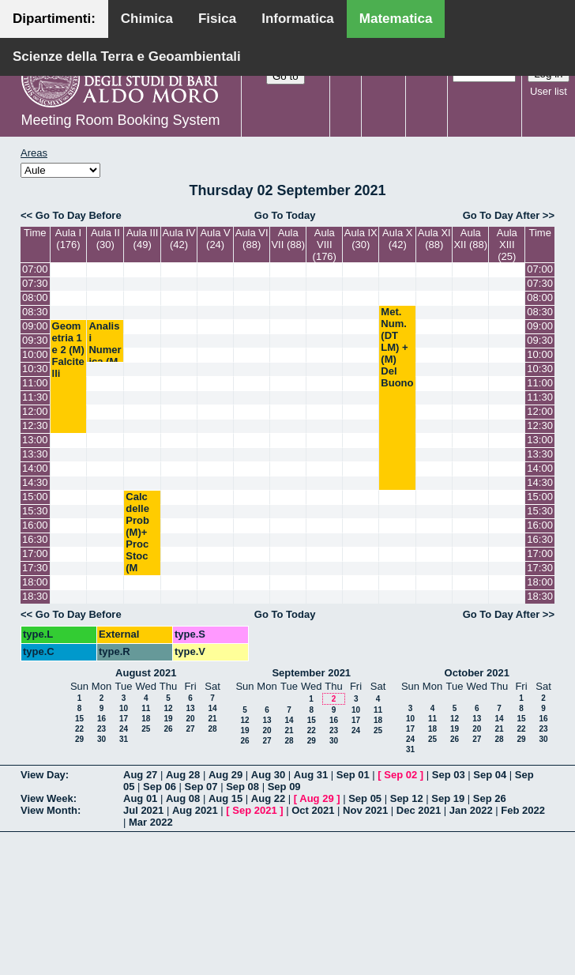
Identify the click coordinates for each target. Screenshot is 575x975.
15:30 (35, 511)
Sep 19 (447, 798)
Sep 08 (242, 786)
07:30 (35, 283)
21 (212, 718)
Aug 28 (183, 775)
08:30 (35, 312)
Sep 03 (448, 775)
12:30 (35, 425)
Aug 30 (268, 775)
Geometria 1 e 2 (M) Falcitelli (68, 349)
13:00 (35, 440)
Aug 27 (140, 775)
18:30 (35, 596)
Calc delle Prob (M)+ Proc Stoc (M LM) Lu (137, 544)
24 (123, 729)
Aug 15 (225, 798)
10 (123, 708)
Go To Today (285, 215)
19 (167, 718)
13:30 (35, 454)
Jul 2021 (143, 810)
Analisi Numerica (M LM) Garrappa (104, 361)
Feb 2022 (523, 810)
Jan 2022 (471, 810)
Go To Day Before (79, 215)
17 (123, 718)
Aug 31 (311, 775)
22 (79, 729)
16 (101, 718)
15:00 (35, 497)
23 (101, 729)
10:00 (35, 354)
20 (190, 718)
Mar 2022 (151, 822)
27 (190, 729)
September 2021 (311, 673)
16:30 (35, 539)
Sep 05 (364, 798)
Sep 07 (201, 786)
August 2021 (145, 673)
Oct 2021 (312, 810)
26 (167, 729)
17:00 (35, 553)
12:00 (35, 411)
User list (548, 91)
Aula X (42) (397, 238)
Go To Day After (501, 215)
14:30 (35, 482)
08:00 (35, 297)
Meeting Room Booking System (120, 120)
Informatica (297, 18)
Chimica (147, 18)
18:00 (35, 582)
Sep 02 (400, 775)
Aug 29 (225, 775)
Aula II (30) (105, 238)
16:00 (35, 525)
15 (79, 718)
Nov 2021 (365, 810)
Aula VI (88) (252, 238)
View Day (43, 775)
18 (145, 718)
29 (79, 739)
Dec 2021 (418, 810)
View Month (49, 810)
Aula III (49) (142, 238)
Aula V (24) (215, 238)
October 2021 (477, 673)
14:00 (35, 468)
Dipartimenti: (54, 18)
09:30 (35, 340)
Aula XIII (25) (507, 244)
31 (123, 739)
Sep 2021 (254, 810)
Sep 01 (353, 775)
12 (167, 708)
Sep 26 (489, 798)
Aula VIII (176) (324, 244)
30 (101, 739)
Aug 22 (268, 798)
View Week (47, 798)
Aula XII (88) (470, 238)
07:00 (35, 269)
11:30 (35, 397)
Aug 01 (140, 798)
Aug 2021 (195, 810)
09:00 (35, 326)
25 (145, 729)
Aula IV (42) (179, 238)
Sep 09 (284, 786)
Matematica (396, 18)
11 (145, 708)
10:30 (35, 369)
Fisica (217, 18)
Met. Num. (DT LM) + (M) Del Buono (397, 347)
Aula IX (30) (361, 238)
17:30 (35, 568)
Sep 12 (406, 798)
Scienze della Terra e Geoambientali (127, 56)
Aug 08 (183, 798)
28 (212, 729)
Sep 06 (159, 786)
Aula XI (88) (434, 238)
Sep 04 (489, 775)
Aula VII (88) (288, 238)
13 (190, 708)
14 (212, 708)
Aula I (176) (68, 238)
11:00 (35, 383)
